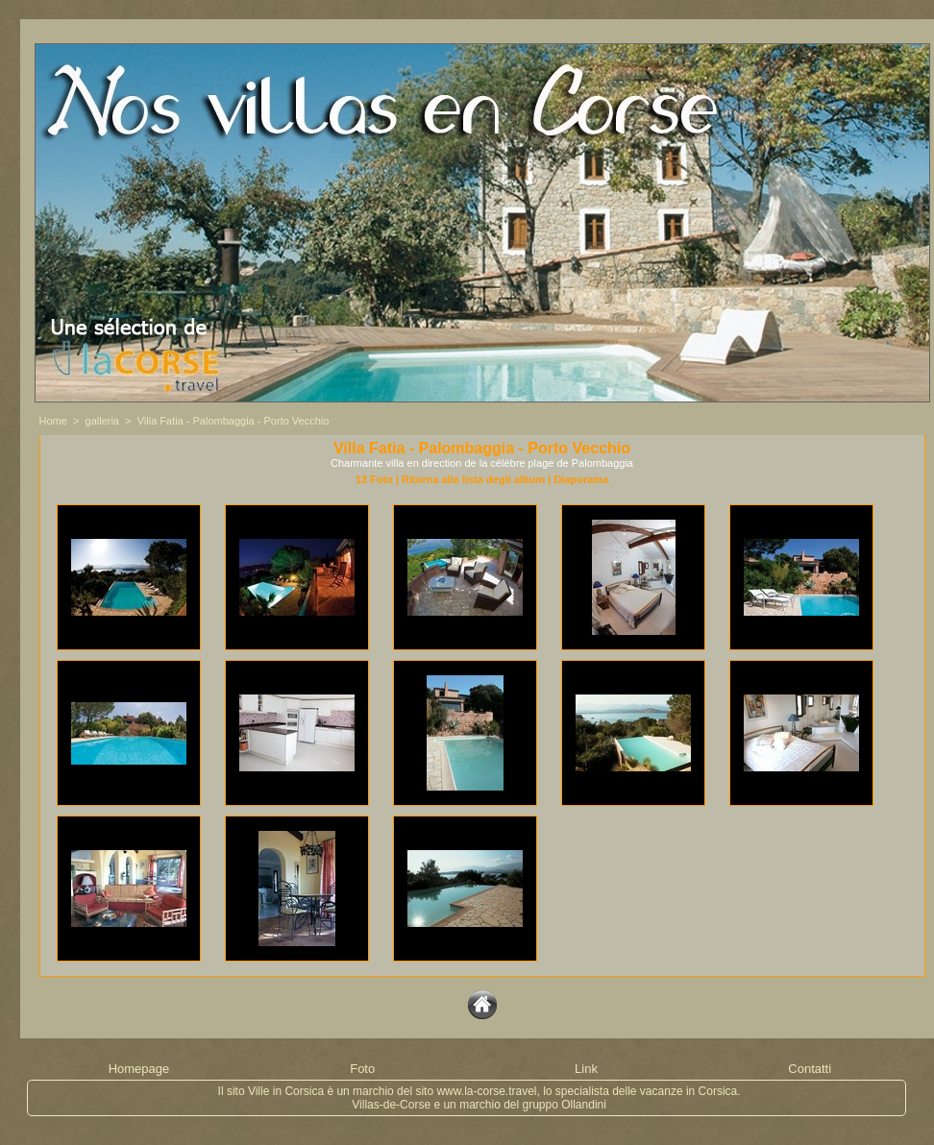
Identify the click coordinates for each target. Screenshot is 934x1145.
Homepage (139, 1068)
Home (53, 420)
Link (586, 1068)
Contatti (809, 1068)
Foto (362, 1068)
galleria (102, 420)
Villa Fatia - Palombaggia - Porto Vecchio (233, 420)
